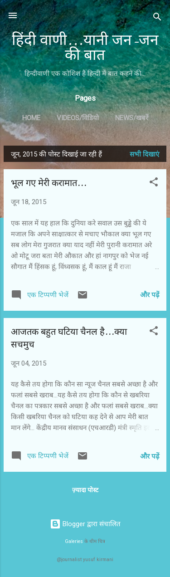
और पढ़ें (149, 295)
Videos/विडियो (78, 118)
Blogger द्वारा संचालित (85, 524)
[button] (153, 183)
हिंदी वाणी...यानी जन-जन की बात (85, 47)
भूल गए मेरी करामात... (49, 183)
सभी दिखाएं (144, 154)
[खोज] (157, 18)
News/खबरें (131, 118)
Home (31, 118)
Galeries (74, 541)
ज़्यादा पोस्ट (85, 490)
